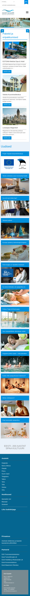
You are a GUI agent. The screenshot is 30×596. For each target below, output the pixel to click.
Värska (4, 487)
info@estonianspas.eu (9, 582)
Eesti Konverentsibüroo (9, 562)
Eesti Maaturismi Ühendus (10, 565)
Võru (3, 490)
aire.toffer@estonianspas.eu (10, 591)
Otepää (4, 468)
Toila (3, 484)
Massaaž (4, 502)
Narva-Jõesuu (6, 466)
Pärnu (4, 471)
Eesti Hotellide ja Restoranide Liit (12, 560)
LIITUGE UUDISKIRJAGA (8, 5)
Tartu (3, 482)
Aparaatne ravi (6, 499)
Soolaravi (5, 504)
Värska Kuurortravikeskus (12, 94)
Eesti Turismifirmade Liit (9, 557)
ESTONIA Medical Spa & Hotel (13, 61)
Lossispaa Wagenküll (10, 128)
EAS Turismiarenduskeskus (10, 554)
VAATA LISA (7, 71)
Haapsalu (5, 463)
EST (26, 1)
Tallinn (4, 479)
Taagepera (5, 476)
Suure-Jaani (5, 474)
